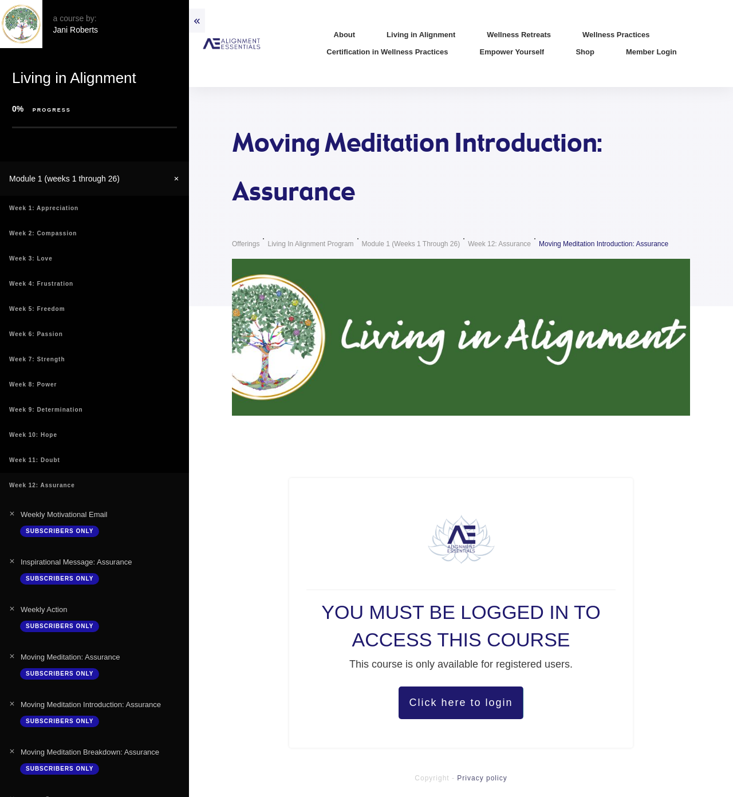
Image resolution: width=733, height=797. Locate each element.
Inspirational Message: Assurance (76, 562)
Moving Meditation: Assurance (70, 657)
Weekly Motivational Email (64, 514)
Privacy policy (482, 778)
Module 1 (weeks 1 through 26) (64, 178)
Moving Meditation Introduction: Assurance (91, 704)
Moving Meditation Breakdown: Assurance (90, 752)
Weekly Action (44, 609)
